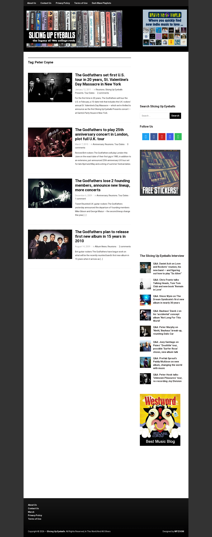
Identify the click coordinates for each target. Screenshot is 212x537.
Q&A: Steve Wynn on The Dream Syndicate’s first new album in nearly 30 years (168, 299)
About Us (31, 3)
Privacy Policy (63, 3)
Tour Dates (89, 93)
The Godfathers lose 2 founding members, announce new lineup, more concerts (102, 185)
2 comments (103, 93)
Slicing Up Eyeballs (56, 531)
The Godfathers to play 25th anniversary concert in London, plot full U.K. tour (102, 134)
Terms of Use (80, 3)
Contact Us (45, 3)
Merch (31, 512)
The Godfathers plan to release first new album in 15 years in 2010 (102, 236)
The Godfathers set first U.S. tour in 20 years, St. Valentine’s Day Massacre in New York (101, 79)
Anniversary (98, 144)
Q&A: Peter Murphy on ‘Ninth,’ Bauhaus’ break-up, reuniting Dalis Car (167, 330)
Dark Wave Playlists (101, 3)
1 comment (80, 199)
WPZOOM (179, 531)
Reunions (100, 89)
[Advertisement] (162, 74)
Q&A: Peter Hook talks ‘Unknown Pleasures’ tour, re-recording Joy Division (167, 378)
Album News (101, 246)
